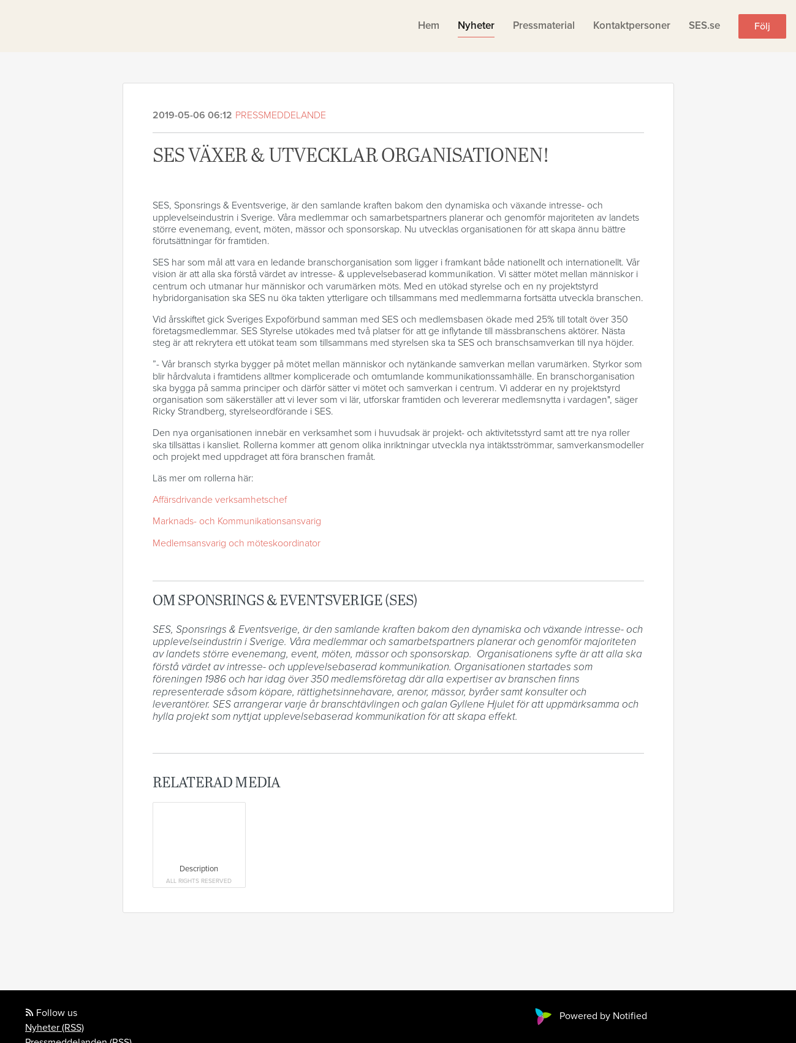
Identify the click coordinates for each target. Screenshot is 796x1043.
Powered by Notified (589, 1016)
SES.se (704, 25)
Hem (428, 25)
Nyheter (476, 25)
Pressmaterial (544, 25)
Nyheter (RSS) (54, 1028)
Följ (762, 26)
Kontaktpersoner (631, 25)
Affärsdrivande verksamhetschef (220, 500)
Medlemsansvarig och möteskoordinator (236, 543)
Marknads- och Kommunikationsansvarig (237, 521)
